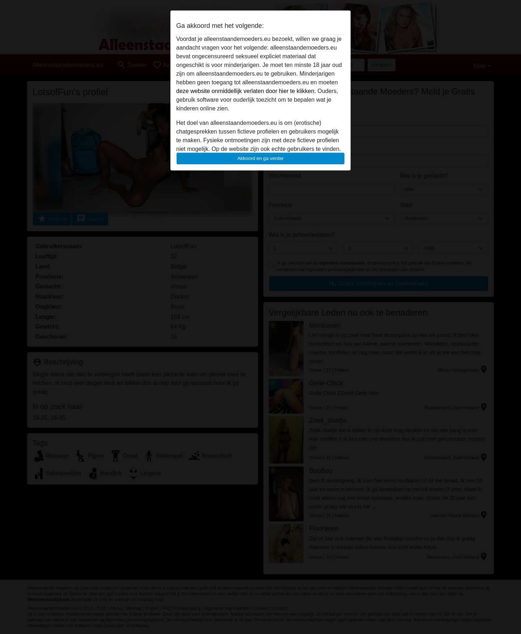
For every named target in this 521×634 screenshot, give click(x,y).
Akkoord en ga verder (260, 158)
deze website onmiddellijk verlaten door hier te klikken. (246, 91)
